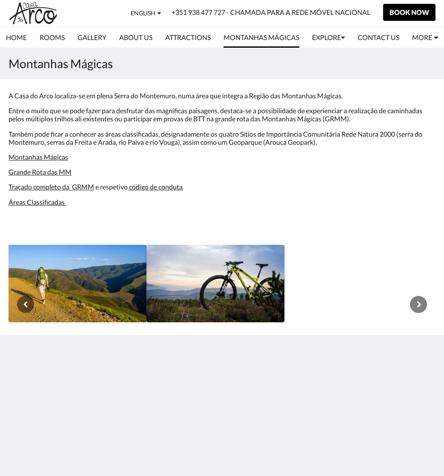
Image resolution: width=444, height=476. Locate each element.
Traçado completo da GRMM (51, 187)
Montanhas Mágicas (38, 157)
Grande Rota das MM (40, 172)
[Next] (418, 304)
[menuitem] (16, 37)
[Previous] (25, 304)
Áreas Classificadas (37, 202)
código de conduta (155, 187)
